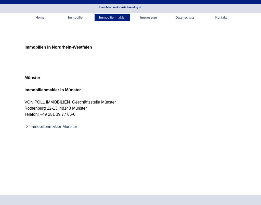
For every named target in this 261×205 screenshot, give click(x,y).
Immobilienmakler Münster (53, 126)
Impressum (148, 17)
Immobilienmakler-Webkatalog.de (120, 7)
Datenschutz (184, 17)
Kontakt (221, 17)
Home (40, 17)
